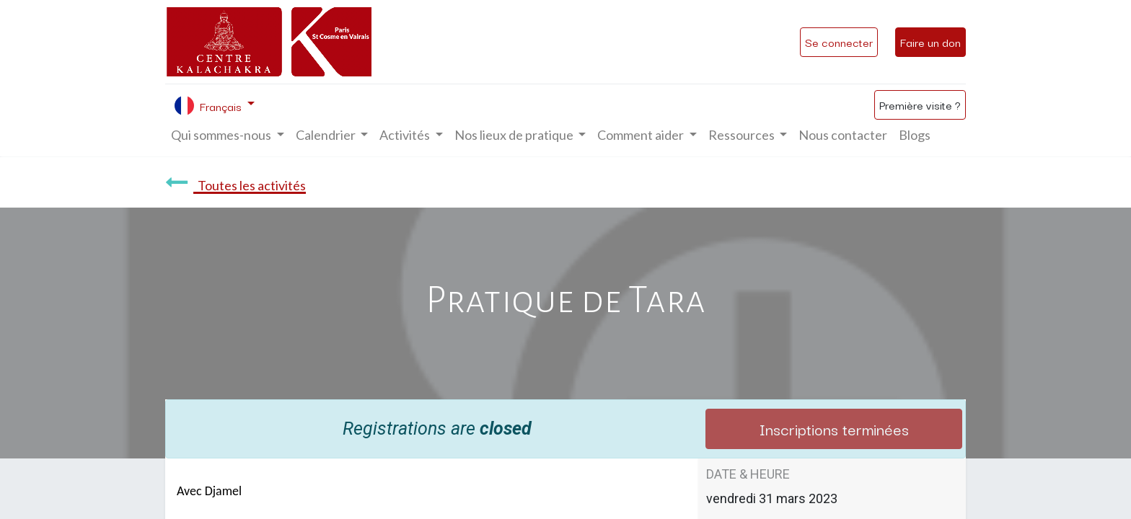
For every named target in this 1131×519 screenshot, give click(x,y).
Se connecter (839, 41)
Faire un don (930, 41)
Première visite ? (920, 104)
